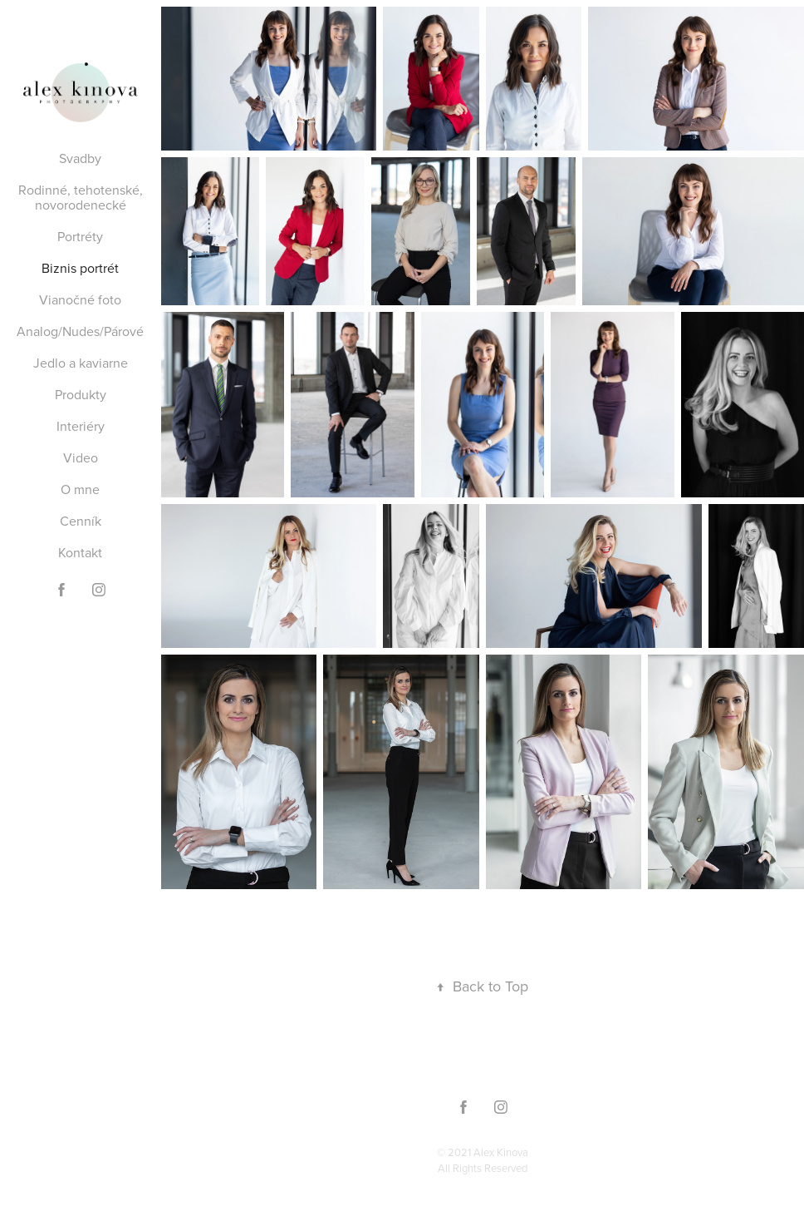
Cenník (80, 521)
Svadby (80, 158)
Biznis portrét (80, 268)
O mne (80, 489)
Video (80, 457)
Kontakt (80, 552)
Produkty (80, 394)
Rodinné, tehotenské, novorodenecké (80, 197)
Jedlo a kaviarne (80, 362)
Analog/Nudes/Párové (80, 331)
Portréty (80, 236)
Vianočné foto (80, 299)
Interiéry (80, 426)
